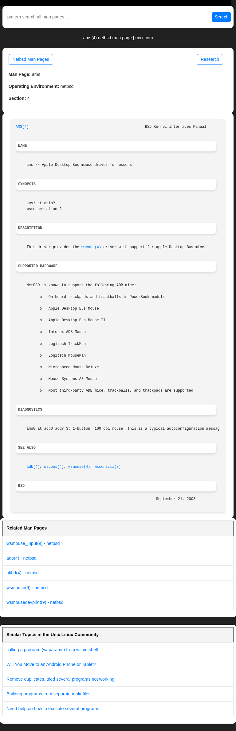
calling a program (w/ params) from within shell (52, 649)
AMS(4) (22, 127)
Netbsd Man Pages (31, 59)
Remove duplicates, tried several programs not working (60, 679)
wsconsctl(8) (108, 467)
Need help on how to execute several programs (52, 708)
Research (210, 59)
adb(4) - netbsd (21, 558)
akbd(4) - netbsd (22, 572)
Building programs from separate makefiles (48, 693)
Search (221, 16)
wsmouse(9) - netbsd (27, 587)
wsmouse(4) (79, 467)
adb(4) (33, 467)
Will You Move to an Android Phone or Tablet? (51, 664)
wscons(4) (91, 247)
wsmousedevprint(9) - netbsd (35, 602)
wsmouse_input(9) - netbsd (33, 543)
